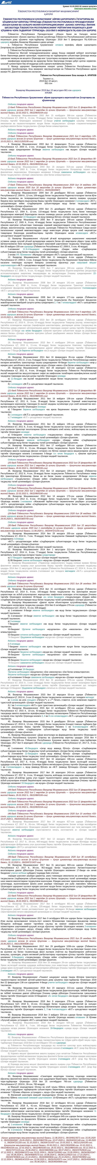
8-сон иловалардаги (58, 716)
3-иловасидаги (89, 288)
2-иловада (18, 539)
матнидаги (70, 571)
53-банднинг (14, 629)
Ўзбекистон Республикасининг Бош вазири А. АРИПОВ (68, 75)
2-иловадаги (7, 971)
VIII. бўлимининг (24, 255)
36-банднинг (14, 652)
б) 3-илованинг (16, 754)
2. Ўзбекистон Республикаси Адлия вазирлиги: (30, 50)
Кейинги (12, 130)
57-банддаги (16, 558)
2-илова (12, 255)
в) (9, 417)
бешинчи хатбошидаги (31, 652)
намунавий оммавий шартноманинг (35, 1098)
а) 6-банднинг (16, 435)
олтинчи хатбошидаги (31, 635)
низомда (61, 376)
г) (9, 644)
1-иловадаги (16, 384)
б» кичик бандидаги (58, 996)
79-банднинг (14, 663)
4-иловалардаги (60, 1009)
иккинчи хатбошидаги (54, 149)
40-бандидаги (32, 748)
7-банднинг (14, 624)
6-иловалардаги (81, 727)
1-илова (15, 700)
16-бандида (28, 669)
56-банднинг (15, 655)
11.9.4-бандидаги (33, 249)
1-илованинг (15, 249)
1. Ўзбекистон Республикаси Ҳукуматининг (32, 45)
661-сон (48, 83)
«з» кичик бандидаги (64, 453)
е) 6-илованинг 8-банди (19, 677)
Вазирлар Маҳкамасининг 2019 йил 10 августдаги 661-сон (44, 90)
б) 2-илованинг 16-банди (21, 616)
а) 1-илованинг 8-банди (20, 610)
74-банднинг (14, 637)
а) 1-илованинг (16, 748)
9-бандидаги (18, 957)
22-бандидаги (30, 217)
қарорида (29, 246)
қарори (48, 14)
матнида (90, 697)
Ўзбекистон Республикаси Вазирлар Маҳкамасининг (48, 11)
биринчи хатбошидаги (78, 362)
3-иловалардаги (23, 705)
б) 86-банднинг (15, 560)
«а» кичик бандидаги (32, 331)
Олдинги (12, 104)
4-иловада (15, 644)
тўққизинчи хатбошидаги (32, 637)
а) (9, 379)
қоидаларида (48, 555)
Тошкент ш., (48, 79)
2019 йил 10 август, (48, 81)
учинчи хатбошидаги (65, 121)
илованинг (81, 1017)
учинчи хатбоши (19, 873)
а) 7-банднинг (15, 409)
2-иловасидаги (82, 201)
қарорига (5, 42)
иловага (60, 45)
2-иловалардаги (14, 767)
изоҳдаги (32, 700)
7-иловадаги (16, 417)
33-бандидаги (28, 783)
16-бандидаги (57, 1028)
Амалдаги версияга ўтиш (85, 8)
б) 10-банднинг (17, 440)
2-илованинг (90, 926)
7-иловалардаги (69, 302)
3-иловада (15, 621)
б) (9, 384)
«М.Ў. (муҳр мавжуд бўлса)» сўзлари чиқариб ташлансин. (35, 547)
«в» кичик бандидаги (54, 597)
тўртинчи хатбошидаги (33, 629)
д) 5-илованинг (15, 669)
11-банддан (17, 379)
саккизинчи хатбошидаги (73, 172)
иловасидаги (83, 233)
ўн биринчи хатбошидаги (31, 350)
